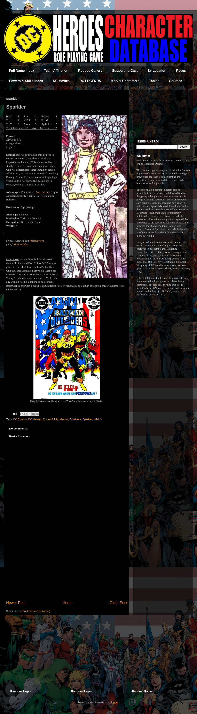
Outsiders (75, 419)
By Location (157, 70)
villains (98, 419)
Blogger (114, 702)
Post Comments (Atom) (36, 611)
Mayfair (64, 419)
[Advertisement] (66, 566)
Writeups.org (37, 240)
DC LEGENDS (90, 81)
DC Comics (20, 419)
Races (181, 70)
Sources (175, 81)
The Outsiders (21, 244)
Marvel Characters (125, 81)
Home (68, 603)
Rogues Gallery (90, 70)
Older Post (118, 603)
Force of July (43, 192)
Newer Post (15, 603)
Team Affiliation (56, 70)
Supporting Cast (124, 70)
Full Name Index (21, 70)
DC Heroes (34, 419)
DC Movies (61, 81)
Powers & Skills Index (26, 81)
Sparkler (87, 419)
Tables (154, 81)
